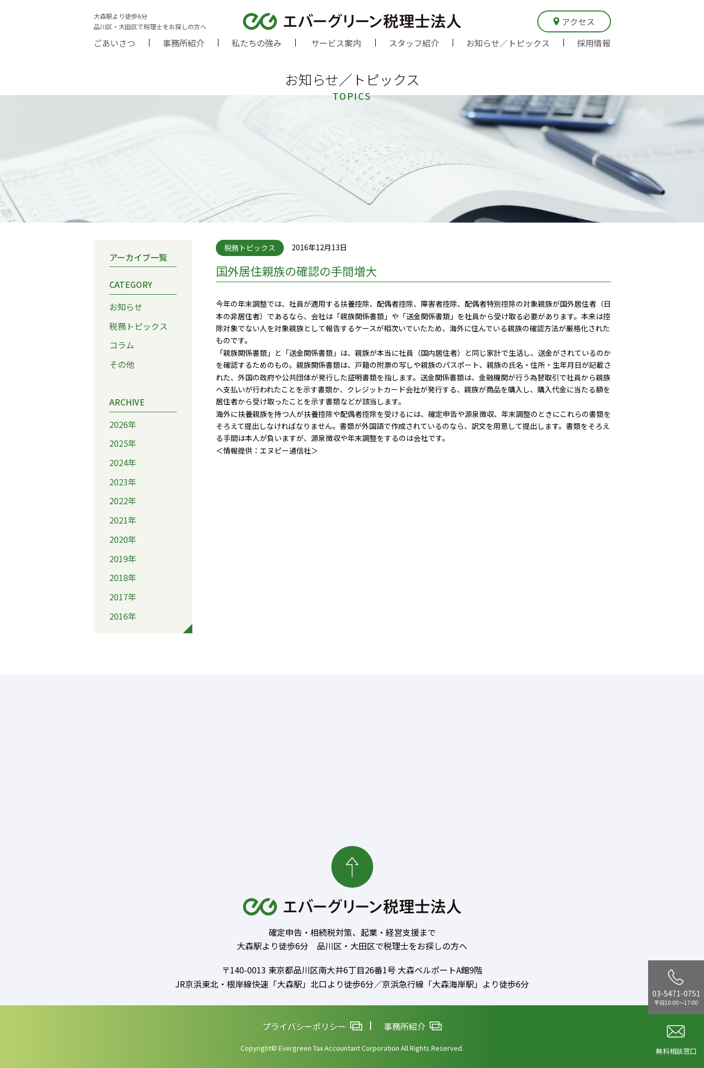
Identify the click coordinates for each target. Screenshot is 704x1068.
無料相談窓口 (676, 1040)
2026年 (122, 423)
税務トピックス (138, 326)
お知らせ (126, 306)
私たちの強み (257, 43)
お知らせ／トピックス (508, 43)
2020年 (122, 539)
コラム (121, 345)
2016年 (122, 616)
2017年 (122, 596)
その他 (121, 364)
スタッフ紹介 (414, 43)
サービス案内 (336, 43)
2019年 (122, 558)
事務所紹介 (183, 43)
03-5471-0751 (676, 987)
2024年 (122, 462)
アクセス (574, 21)
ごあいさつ (114, 43)
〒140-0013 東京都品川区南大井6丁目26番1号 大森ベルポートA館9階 (352, 969)
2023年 (122, 481)
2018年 (122, 577)
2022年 (122, 500)
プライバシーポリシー (312, 1026)
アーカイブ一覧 (138, 256)
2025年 (122, 443)
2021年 (122, 520)
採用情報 (593, 43)
